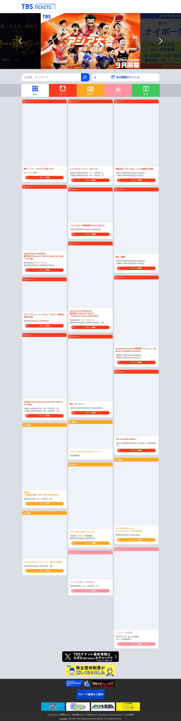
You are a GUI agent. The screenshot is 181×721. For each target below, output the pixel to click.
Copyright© (64, 719)
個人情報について (78, 714)
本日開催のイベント (125, 77)
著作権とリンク (65, 714)
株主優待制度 (90, 670)
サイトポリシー (52, 714)
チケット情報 (44, 178)
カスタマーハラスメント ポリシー (111, 714)
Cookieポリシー (91, 714)
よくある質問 (129, 714)
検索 (85, 77)
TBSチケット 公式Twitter (90, 656)
